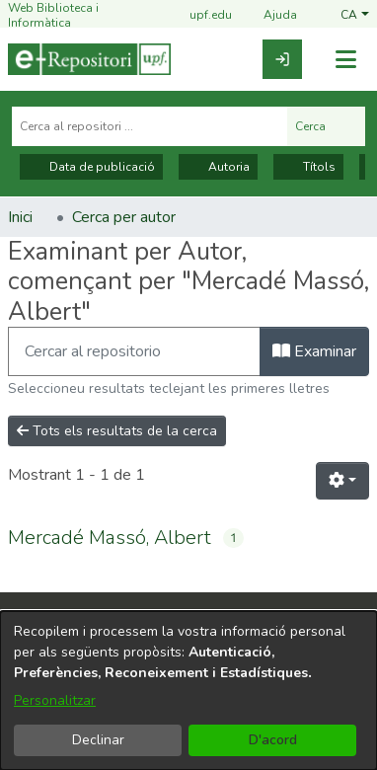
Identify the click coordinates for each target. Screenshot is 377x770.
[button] (354, 15)
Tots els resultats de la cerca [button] (117, 431)
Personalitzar (55, 700)
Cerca (326, 126)
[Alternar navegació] (345, 59)
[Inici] (89, 59)
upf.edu (199, 16)
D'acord (273, 740)
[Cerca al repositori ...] (149, 126)
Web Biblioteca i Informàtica (53, 15)
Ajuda (268, 16)
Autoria (218, 167)
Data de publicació (91, 167)
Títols (308, 167)
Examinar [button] (314, 351)
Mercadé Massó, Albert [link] (109, 537)
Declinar (98, 740)
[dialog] (188, 690)
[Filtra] (134, 351)
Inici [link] (20, 217)
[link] (282, 59)
